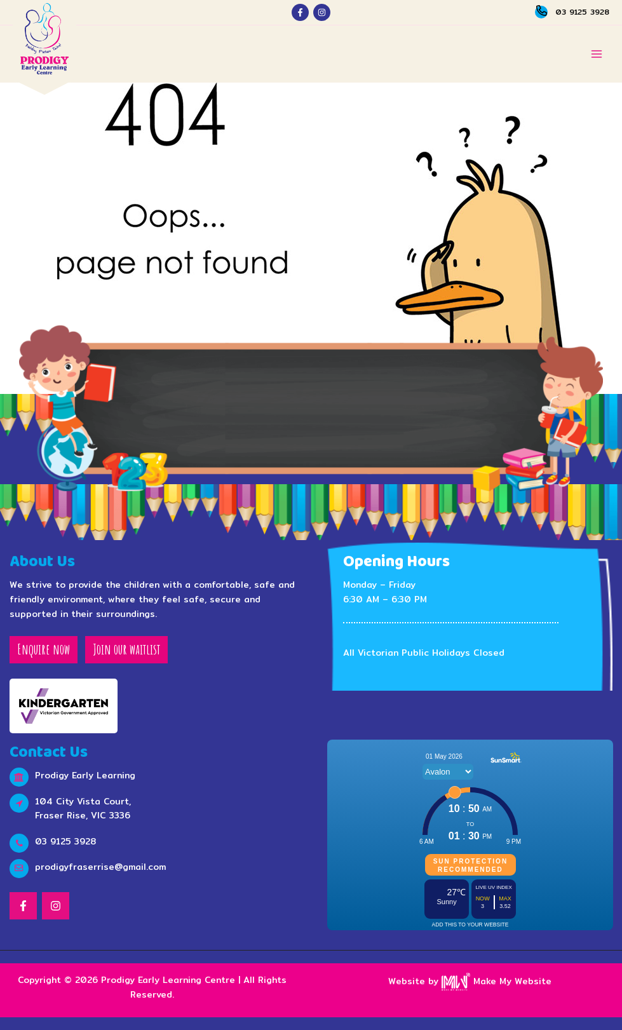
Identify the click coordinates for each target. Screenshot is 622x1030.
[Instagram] (321, 12)
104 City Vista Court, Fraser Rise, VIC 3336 (83, 808)
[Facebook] (300, 12)
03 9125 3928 (582, 12)
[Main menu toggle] (597, 54)
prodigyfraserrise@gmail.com (100, 867)
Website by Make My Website (469, 981)
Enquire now (43, 649)
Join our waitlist (126, 649)
